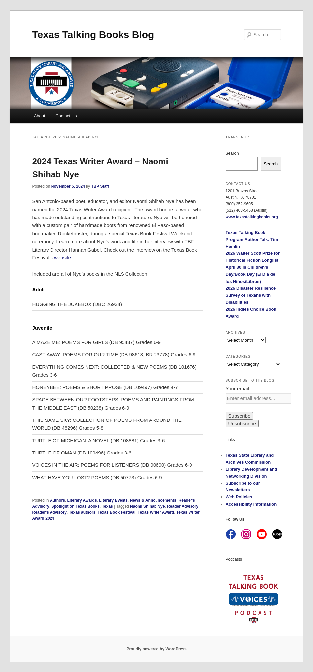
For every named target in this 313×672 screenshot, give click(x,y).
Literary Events (113, 500)
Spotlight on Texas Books (76, 506)
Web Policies (239, 496)
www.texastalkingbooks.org (252, 217)
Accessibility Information (251, 504)
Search (232, 153)
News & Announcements (153, 500)
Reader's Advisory (49, 512)
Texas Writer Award (156, 512)
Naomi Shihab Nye (147, 506)
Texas (107, 506)
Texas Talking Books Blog (93, 34)
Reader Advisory (182, 506)
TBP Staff (100, 186)
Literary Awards (82, 500)
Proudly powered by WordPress (156, 649)
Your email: (238, 388)
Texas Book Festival (117, 512)
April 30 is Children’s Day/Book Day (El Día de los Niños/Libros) (250, 274)
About (39, 115)
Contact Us (66, 115)
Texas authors (82, 512)
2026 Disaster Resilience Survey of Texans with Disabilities (251, 295)
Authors (57, 500)
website (62, 257)
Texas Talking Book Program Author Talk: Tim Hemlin (252, 239)
